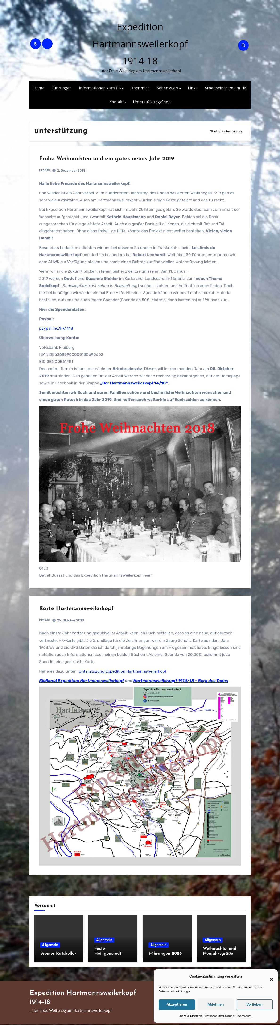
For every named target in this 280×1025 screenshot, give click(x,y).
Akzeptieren (177, 1004)
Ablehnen (215, 1004)
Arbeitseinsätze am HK (226, 88)
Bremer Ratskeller (58, 954)
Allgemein (50, 946)
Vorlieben (255, 1004)
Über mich (140, 88)
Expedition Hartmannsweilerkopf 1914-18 (140, 43)
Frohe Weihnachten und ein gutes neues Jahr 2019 (107, 160)
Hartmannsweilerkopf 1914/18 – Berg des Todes (181, 682)
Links (193, 88)
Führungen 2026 (165, 954)
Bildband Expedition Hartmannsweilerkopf (82, 682)
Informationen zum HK (100, 88)
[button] (269, 976)
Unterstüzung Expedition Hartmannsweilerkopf (123, 672)
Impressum (244, 1015)
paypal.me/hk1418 (57, 329)
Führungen (62, 88)
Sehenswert (168, 88)
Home (39, 88)
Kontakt (116, 101)
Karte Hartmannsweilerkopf (77, 610)
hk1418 (45, 172)
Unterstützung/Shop (152, 101)
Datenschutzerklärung (173, 991)
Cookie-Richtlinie (191, 1015)
